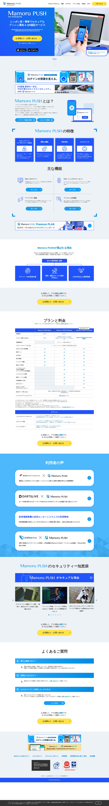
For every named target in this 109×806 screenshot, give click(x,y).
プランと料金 (76, 3)
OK (98, 803)
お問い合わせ (99, 3)
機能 (62, 3)
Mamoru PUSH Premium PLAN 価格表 (84, 344)
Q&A (88, 3)
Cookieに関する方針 (56, 802)
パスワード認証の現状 (25, 120)
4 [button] (55, 626)
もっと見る (54, 721)
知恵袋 (83, 3)
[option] (27, 610)
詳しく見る (34, 189)
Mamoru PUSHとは (54, 3)
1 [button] (49, 626)
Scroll (54, 59)
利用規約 (64, 780)
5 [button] (58, 626)
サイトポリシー (37, 780)
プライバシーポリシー (52, 780)
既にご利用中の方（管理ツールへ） (27, 46)
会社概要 (92, 780)
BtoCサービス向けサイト (22, 780)
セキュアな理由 (45, 120)
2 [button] (51, 626)
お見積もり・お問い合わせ (26, 38)
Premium (68, 3)
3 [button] (53, 626)
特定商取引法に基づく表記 (78, 780)
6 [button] (60, 626)
